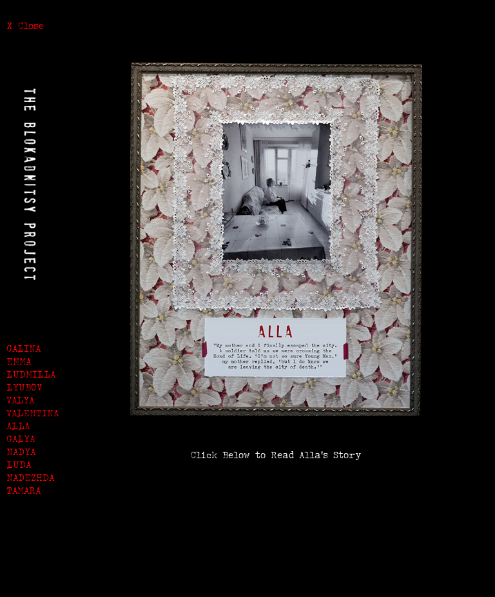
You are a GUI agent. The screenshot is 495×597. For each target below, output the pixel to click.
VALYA (20, 399)
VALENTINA (32, 412)
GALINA (23, 348)
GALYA (20, 438)
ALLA (18, 425)
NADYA (20, 451)
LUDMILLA (30, 374)
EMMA (18, 361)
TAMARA (23, 490)
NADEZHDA (30, 477)
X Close (25, 25)
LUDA (18, 464)
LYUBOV (24, 386)
